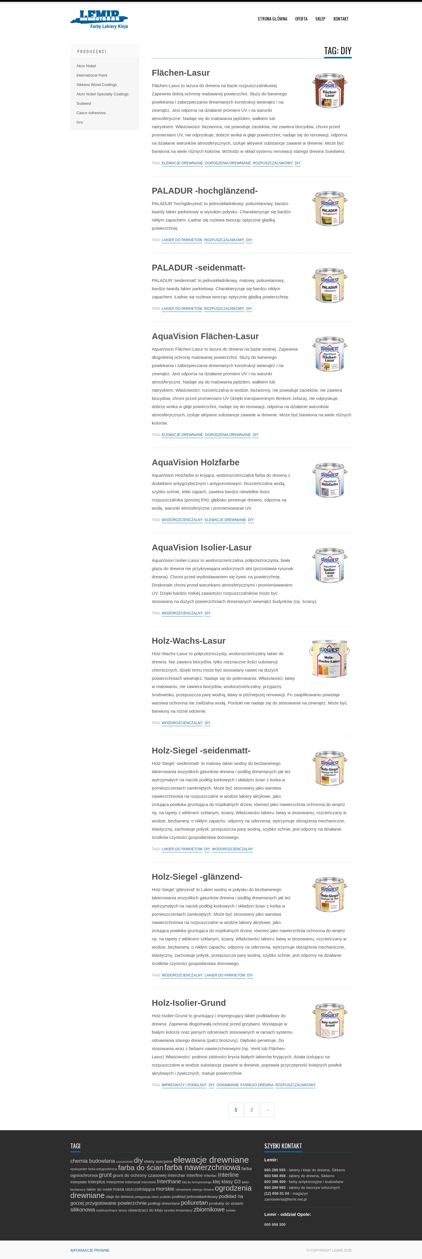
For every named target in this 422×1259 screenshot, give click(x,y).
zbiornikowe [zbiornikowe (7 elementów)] (209, 1209)
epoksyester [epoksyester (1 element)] (78, 1169)
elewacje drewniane (182, 163)
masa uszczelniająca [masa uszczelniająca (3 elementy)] (134, 1189)
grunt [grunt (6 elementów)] (105, 1175)
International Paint (91, 75)
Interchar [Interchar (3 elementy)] (177, 1175)
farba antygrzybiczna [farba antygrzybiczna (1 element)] (102, 1169)
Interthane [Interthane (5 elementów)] (169, 1181)
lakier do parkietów (182, 240)
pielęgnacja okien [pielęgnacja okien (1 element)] (147, 1197)
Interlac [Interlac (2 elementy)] (210, 1175)
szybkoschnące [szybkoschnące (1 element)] (107, 1210)
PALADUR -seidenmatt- (199, 267)
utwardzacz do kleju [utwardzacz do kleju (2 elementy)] (145, 1210)
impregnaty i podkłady (184, 1085)
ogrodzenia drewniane (228, 163)
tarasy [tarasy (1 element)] (122, 1210)
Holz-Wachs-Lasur (189, 640)
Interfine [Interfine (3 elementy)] (194, 1175)
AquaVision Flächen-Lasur (205, 336)
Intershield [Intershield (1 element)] (148, 1182)
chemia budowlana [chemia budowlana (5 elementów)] (92, 1161)
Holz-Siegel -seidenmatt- (201, 750)
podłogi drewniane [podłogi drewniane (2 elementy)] (164, 1203)
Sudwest (83, 103)
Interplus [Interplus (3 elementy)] (96, 1181)
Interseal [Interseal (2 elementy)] (132, 1182)
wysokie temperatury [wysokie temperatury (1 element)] (178, 1210)
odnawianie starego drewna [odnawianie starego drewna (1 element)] (195, 1189)
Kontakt (341, 18)
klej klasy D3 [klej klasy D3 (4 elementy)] (227, 1181)
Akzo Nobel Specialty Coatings (102, 94)
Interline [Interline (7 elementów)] (228, 1175)
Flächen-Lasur (181, 72)
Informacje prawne (90, 1250)
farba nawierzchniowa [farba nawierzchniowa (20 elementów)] (202, 1167)
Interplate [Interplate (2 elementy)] (78, 1182)
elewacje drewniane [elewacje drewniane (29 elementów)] (211, 1160)
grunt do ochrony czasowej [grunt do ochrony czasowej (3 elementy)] (139, 1175)
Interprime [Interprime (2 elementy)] (115, 1182)
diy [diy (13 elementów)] (138, 1160)
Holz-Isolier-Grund (189, 1003)
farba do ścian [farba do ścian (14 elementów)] (140, 1168)
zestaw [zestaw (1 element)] (230, 1210)
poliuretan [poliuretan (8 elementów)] (194, 1202)
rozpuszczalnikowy (273, 163)
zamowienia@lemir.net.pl (285, 1199)
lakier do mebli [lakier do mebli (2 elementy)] (99, 1189)
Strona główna (272, 18)
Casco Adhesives (91, 113)
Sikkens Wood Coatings (96, 84)
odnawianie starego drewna (245, 1085)
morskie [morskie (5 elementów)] (165, 1189)
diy (298, 163)
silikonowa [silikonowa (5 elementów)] (82, 1209)
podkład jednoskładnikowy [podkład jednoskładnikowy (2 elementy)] (195, 1196)
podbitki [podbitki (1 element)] (165, 1197)
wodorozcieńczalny (182, 520)
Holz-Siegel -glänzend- (197, 876)
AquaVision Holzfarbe (195, 462)
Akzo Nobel (86, 66)
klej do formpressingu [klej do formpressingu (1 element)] (197, 1182)
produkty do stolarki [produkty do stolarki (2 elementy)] (226, 1203)
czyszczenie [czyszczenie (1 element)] (124, 1161)
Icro (79, 122)
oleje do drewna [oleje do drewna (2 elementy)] (120, 1196)
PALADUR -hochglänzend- (205, 190)
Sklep (320, 18)
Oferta (301, 18)
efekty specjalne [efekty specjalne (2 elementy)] (158, 1161)
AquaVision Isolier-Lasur (202, 547)
